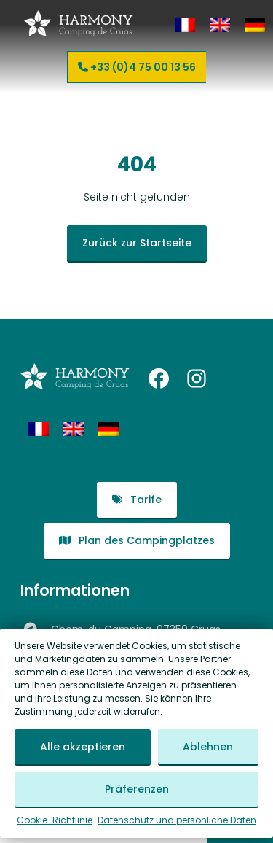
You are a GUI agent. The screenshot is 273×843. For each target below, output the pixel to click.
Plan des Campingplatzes (137, 540)
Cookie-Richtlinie (54, 821)
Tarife (137, 499)
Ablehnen (208, 747)
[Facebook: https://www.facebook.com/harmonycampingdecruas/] (158, 378)
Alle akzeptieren (82, 747)
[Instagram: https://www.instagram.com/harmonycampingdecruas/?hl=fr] (196, 378)
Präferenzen (137, 789)
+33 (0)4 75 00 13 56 (137, 67)
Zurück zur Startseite (136, 243)
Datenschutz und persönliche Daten (177, 821)
